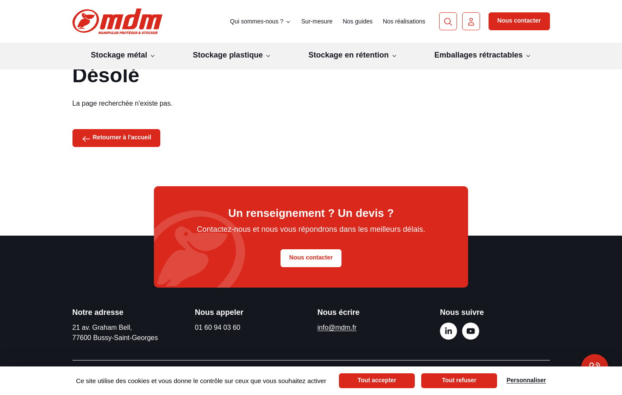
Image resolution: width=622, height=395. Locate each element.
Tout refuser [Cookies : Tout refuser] (459, 380)
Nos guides (358, 21)
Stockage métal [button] (123, 55)
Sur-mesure (317, 21)
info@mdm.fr (337, 327)
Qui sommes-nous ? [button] (260, 21)
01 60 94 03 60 (217, 327)
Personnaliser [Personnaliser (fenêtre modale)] (526, 380)
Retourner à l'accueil (116, 138)
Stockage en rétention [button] (353, 55)
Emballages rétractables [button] (482, 55)
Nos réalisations (404, 21)
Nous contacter (519, 20)
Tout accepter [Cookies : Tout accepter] (377, 380)
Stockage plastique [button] (232, 55)
